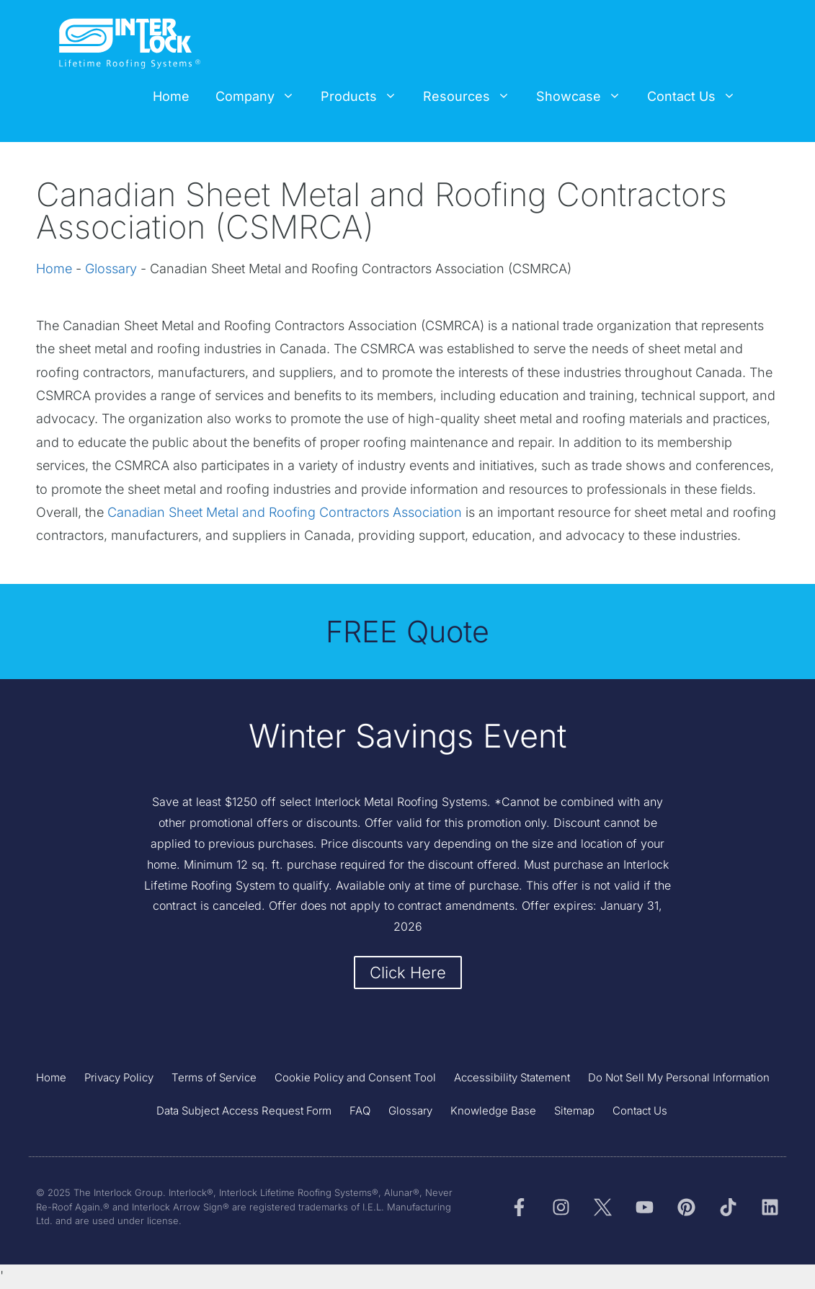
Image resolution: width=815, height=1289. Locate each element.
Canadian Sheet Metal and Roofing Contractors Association (284, 512)
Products (365, 96)
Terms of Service (214, 1079)
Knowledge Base (493, 1112)
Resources (473, 96)
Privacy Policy (118, 1079)
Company (261, 96)
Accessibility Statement (512, 1079)
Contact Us (698, 96)
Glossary (111, 268)
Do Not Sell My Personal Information (679, 1079)
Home (171, 96)
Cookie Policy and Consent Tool (355, 1079)
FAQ (359, 1112)
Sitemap (574, 1112)
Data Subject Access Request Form (243, 1112)
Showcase (585, 96)
